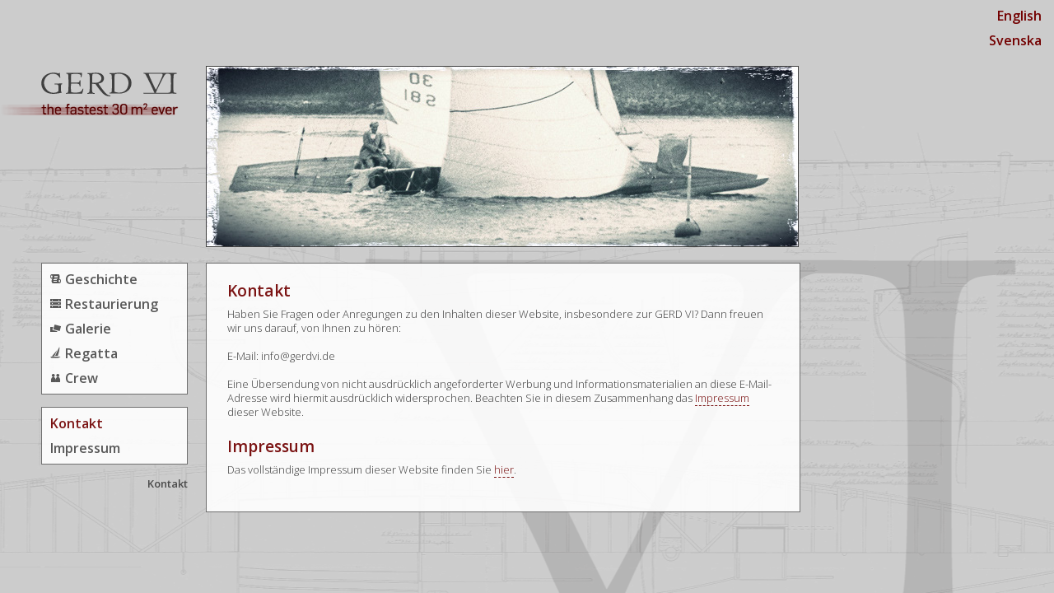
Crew (81, 378)
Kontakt (76, 423)
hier (504, 469)
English (1019, 16)
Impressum (85, 448)
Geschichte (101, 279)
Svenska (1015, 40)
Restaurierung (111, 304)
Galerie (88, 329)
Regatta (91, 353)
